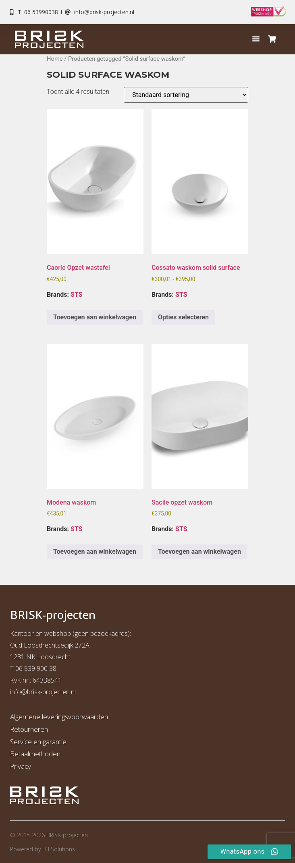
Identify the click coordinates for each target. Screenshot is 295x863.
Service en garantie (38, 741)
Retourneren (29, 729)
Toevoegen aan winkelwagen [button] (94, 317)
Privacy (20, 766)
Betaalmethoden (35, 753)
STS (77, 294)
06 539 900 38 (35, 668)
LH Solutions (58, 849)
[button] (256, 39)
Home (55, 58)
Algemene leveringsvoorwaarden (59, 716)
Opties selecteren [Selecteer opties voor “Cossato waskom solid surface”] (183, 317)
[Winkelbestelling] (186, 95)
